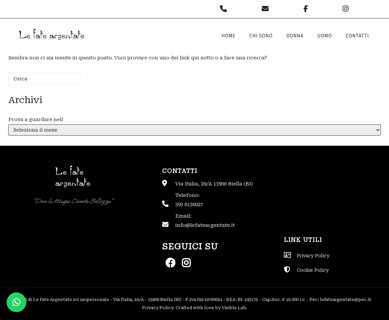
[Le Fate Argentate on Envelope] (267, 9)
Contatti (357, 35)
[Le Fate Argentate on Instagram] (346, 9)
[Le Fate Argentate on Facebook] (307, 9)
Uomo (324, 35)
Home (229, 35)
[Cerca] (44, 79)
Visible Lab (234, 307)
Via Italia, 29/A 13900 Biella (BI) (214, 184)
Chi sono (261, 35)
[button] (16, 302)
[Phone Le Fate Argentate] (225, 9)
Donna (295, 35)
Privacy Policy (157, 307)
